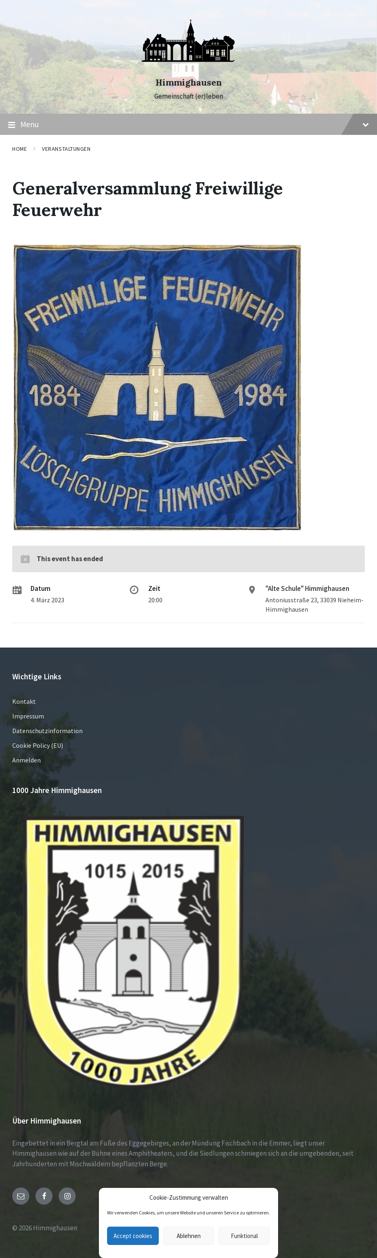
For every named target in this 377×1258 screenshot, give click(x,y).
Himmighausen (189, 82)
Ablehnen (189, 1236)
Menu (188, 124)
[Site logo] (188, 68)
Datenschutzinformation (47, 731)
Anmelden (26, 760)
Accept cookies (133, 1236)
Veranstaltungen (66, 148)
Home (19, 148)
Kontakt (24, 701)
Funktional (244, 1236)
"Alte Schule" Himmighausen (307, 588)
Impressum (28, 716)
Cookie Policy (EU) (37, 745)
